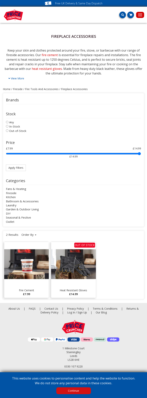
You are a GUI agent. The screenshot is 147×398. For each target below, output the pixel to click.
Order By (28, 235)
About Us (14, 308)
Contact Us (51, 308)
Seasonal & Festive (18, 217)
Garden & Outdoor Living (22, 209)
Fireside (11, 193)
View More (16, 78)
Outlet (10, 222)
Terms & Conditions (109, 308)
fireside (18, 89)
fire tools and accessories (42, 89)
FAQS (32, 308)
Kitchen (11, 197)
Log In (71, 312)
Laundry (11, 205)
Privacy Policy (76, 308)
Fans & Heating (16, 189)
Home (7, 89)
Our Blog (101, 312)
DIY (8, 213)
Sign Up (83, 312)
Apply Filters (15, 168)
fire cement (50, 55)
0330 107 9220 (73, 366)
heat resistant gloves (47, 69)
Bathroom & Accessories (22, 201)
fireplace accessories (74, 89)
